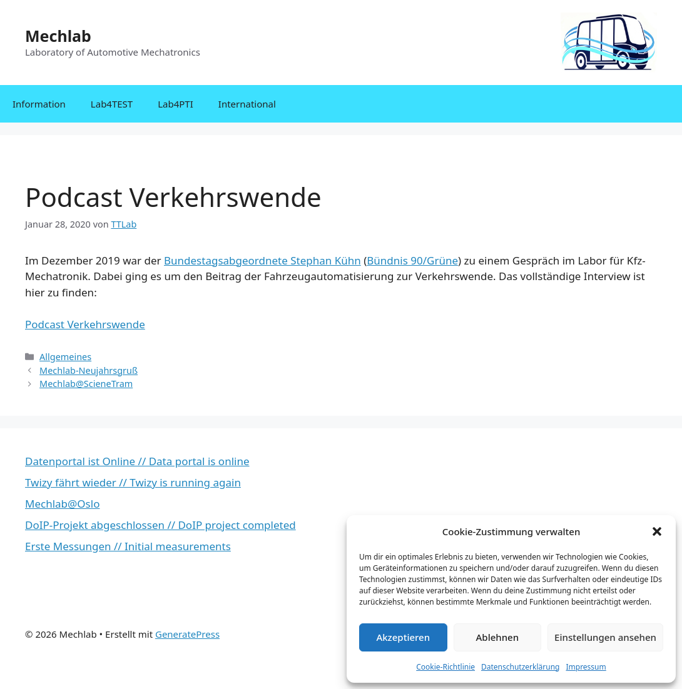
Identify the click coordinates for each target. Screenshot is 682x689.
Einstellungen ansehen (605, 637)
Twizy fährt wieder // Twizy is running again (133, 482)
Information (39, 104)
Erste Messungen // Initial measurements (128, 546)
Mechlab (58, 35)
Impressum (586, 666)
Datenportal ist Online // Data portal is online (137, 461)
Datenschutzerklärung (520, 666)
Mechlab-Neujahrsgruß (88, 370)
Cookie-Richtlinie (445, 666)
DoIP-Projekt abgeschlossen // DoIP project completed (160, 525)
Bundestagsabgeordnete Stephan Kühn (262, 260)
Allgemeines (65, 357)
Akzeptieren (403, 637)
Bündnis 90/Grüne (412, 260)
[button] (657, 531)
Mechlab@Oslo (62, 503)
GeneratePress (187, 634)
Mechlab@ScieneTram (86, 384)
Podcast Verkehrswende (85, 324)
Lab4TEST (112, 104)
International (247, 104)
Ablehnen (497, 637)
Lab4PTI (175, 104)
